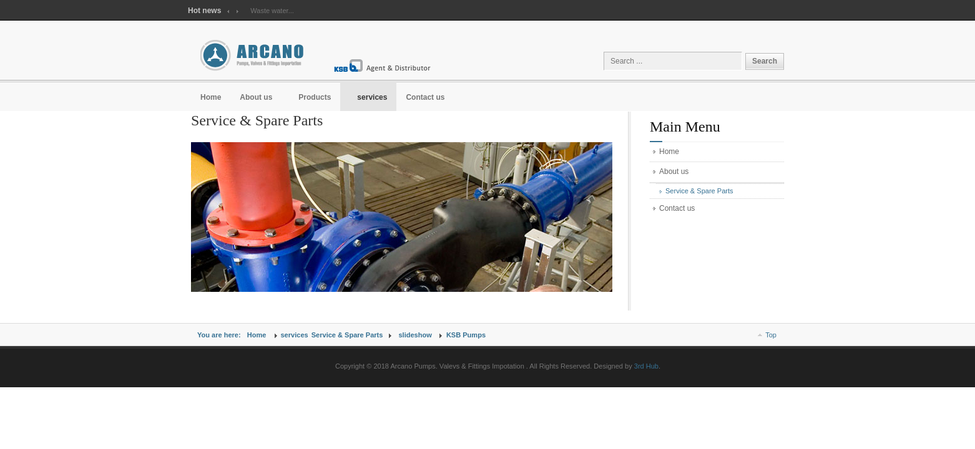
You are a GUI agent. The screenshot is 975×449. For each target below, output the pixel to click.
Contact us (677, 208)
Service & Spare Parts (699, 191)
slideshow (414, 335)
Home (669, 151)
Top (771, 335)
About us (673, 171)
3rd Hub (646, 366)
